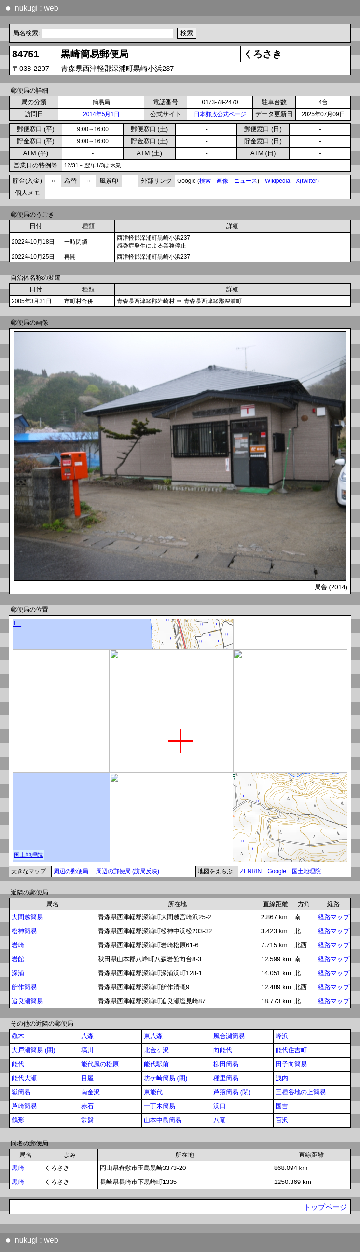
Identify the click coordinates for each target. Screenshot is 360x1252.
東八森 (153, 1036)
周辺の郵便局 (71, 871)
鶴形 (18, 1120)
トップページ (325, 1207)
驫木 (18, 1036)
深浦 (18, 973)
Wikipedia (277, 181)
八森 (87, 1036)
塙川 (87, 1050)
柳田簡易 (225, 1064)
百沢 (282, 1120)
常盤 (87, 1120)
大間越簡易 (27, 917)
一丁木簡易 (159, 1106)
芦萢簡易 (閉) (232, 1092)
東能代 (153, 1092)
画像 (222, 181)
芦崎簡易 (24, 1106)
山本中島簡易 (162, 1120)
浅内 (282, 1078)
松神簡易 (24, 931)
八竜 (219, 1120)
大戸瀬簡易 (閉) (33, 1050)
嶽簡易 (21, 1092)
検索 (205, 181)
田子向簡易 (291, 1064)
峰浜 (282, 1036)
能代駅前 (156, 1064)
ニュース (245, 181)
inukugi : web (31, 7)
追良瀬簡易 (27, 1000)
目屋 (87, 1078)
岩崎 (18, 945)
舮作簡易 (24, 987)
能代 (18, 1064)
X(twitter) (307, 181)
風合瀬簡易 (229, 1036)
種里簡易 (225, 1078)
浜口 (219, 1106)
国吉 (282, 1106)
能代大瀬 (24, 1078)
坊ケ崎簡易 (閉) (166, 1078)
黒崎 (18, 1167)
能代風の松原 (100, 1064)
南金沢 (90, 1092)
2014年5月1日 (101, 114)
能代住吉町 (291, 1050)
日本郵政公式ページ (220, 114)
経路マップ (333, 917)
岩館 (18, 959)
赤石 (87, 1106)
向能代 (222, 1050)
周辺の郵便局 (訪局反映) (127, 871)
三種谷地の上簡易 (301, 1092)
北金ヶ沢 (156, 1050)
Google (276, 871)
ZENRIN (251, 871)
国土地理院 (306, 871)
